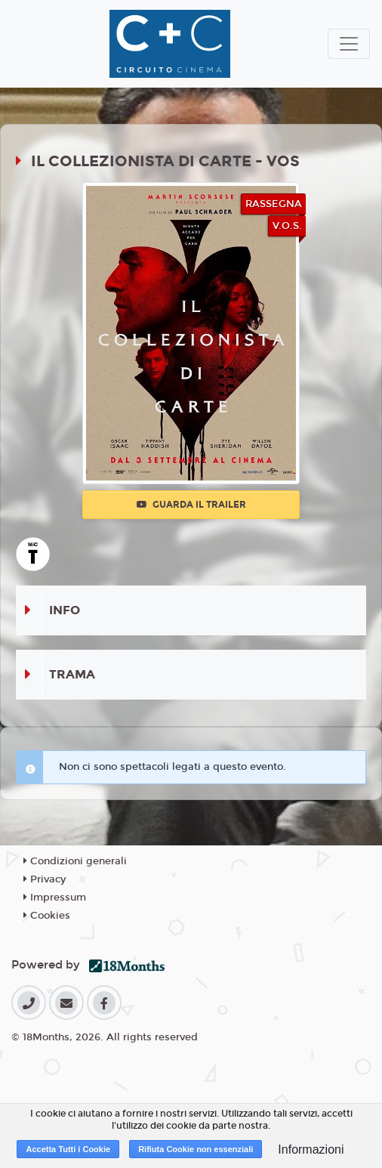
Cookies (46, 916)
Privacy (44, 879)
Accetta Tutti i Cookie (68, 1149)
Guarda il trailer (191, 504)
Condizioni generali (75, 861)
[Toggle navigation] (349, 44)
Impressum (54, 897)
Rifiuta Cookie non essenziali (195, 1149)
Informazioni (310, 1149)
